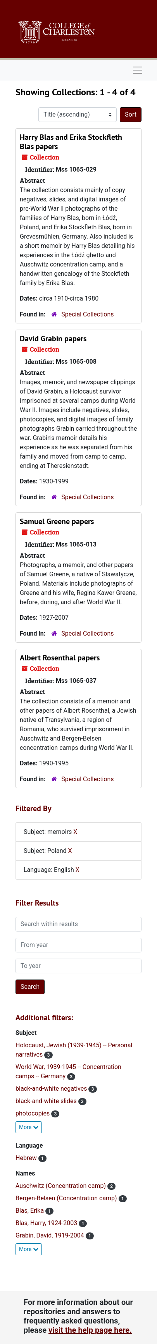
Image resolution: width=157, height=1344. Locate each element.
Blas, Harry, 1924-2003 (47, 1223)
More (28, 1127)
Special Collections (87, 314)
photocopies (33, 1113)
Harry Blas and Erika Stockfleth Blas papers (71, 141)
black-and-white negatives (52, 1088)
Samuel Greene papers (57, 521)
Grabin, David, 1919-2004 (51, 1235)
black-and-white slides (47, 1101)
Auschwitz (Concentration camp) (61, 1185)
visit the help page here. (90, 1330)
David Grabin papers (53, 338)
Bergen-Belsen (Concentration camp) (67, 1198)
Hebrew (27, 1158)
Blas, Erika (30, 1210)
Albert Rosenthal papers (60, 658)
